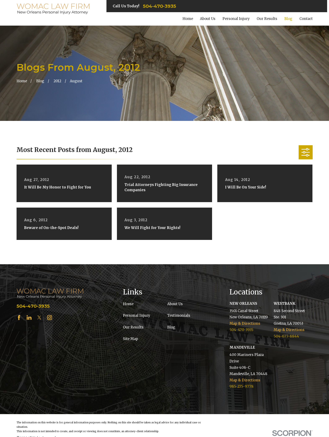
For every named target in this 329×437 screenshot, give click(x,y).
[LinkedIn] (29, 317)
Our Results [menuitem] (267, 19)
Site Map (130, 339)
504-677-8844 (286, 336)
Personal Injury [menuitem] (236, 19)
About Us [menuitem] (207, 19)
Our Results (133, 327)
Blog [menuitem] (288, 19)
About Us (175, 304)
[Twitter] (39, 317)
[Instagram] (49, 317)
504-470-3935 (159, 6)
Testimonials (178, 315)
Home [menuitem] (188, 19)
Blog (171, 327)
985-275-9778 (241, 386)
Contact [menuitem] (306, 19)
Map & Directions (244, 323)
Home (128, 304)
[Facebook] (19, 317)
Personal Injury (136, 315)
